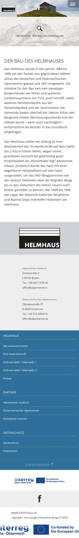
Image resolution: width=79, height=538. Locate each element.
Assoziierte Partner (15, 419)
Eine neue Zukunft (14, 354)
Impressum (10, 451)
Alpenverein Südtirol (16, 402)
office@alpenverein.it (34, 287)
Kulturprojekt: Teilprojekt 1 (20, 362)
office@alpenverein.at (35, 318)
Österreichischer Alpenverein (21, 410)
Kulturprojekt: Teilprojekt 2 (20, 370)
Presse (7, 378)
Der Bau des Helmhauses (48, 36)
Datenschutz (11, 443)
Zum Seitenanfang (37, 464)
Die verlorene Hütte (15, 346)
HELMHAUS (23, 36)
